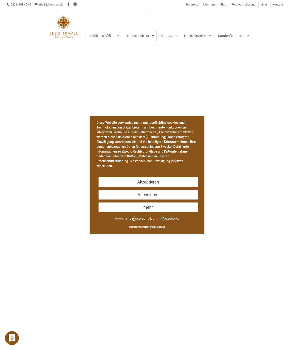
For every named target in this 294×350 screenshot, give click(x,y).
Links (264, 4)
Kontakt (278, 4)
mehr (148, 207)
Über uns (209, 4)
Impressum (135, 227)
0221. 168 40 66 (21, 4)
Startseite (192, 4)
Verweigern (148, 194)
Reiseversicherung (243, 4)
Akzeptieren (148, 182)
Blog (223, 4)
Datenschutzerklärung (153, 227)
